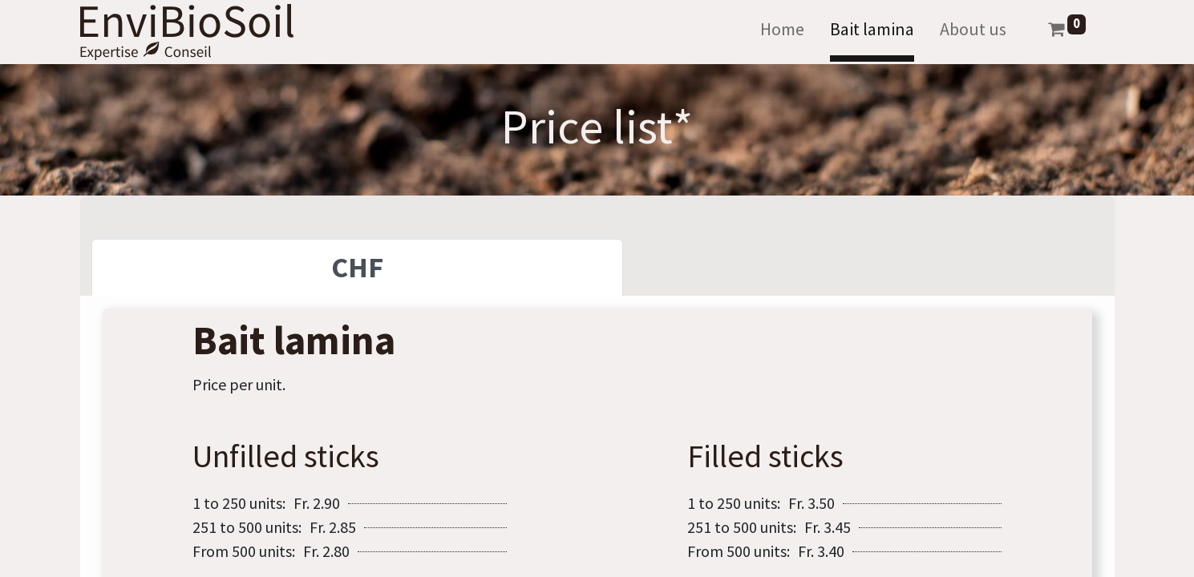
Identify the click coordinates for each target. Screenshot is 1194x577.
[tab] (357, 268)
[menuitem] (782, 32)
